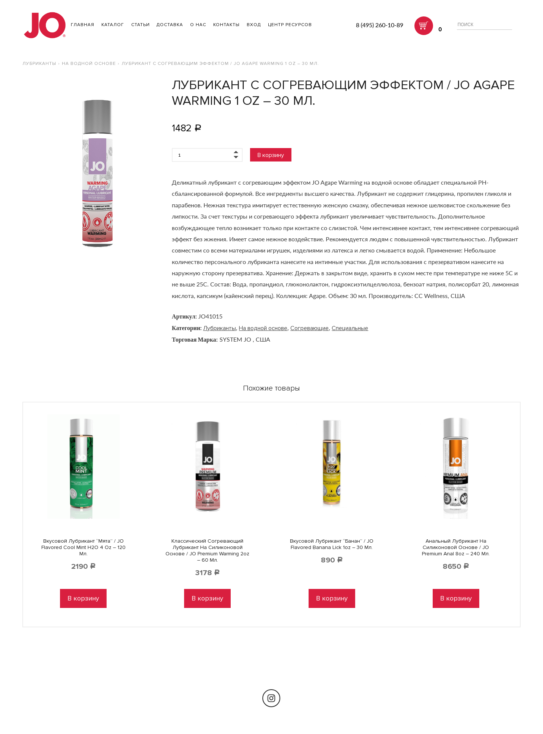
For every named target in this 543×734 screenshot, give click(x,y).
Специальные (350, 328)
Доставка (170, 25)
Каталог (112, 25)
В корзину (271, 155)
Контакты (226, 25)
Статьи (140, 25)
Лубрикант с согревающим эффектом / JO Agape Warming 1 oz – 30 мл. (220, 63)
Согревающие (309, 328)
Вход (254, 25)
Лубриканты (39, 63)
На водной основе (89, 63)
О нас (198, 25)
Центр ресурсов (290, 25)
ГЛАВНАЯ (82, 25)
